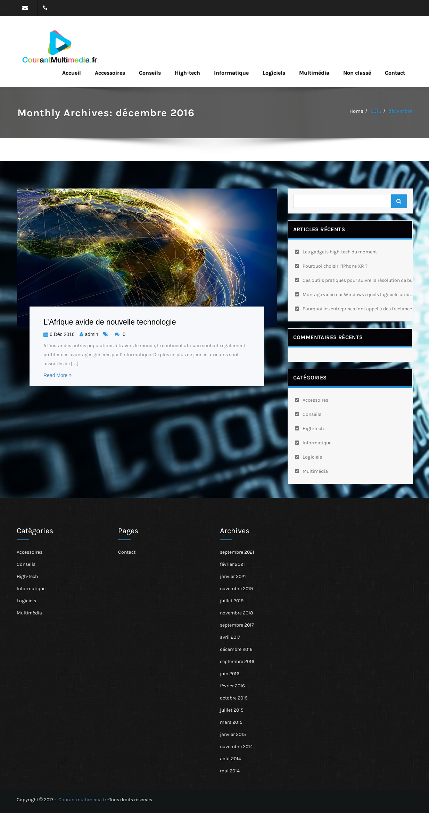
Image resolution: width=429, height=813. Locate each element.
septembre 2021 (237, 552)
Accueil (71, 72)
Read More (57, 375)
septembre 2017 (237, 625)
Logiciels (274, 72)
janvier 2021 (233, 576)
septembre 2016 (237, 661)
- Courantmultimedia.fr (80, 800)
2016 (375, 111)
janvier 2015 (233, 734)
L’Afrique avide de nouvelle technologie (109, 322)
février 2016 (232, 686)
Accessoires (110, 72)
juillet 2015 (232, 710)
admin (89, 334)
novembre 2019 (236, 589)
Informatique (231, 72)
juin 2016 (229, 674)
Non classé (357, 72)
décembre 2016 (236, 649)
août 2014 (230, 759)
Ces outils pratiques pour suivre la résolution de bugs (360, 280)
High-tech (187, 72)
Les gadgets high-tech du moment (340, 252)
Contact (395, 72)
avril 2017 (230, 637)
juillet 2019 (232, 601)
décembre (400, 111)
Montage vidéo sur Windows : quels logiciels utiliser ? (360, 294)
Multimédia (314, 72)
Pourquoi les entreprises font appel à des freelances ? (360, 309)
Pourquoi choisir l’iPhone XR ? (335, 266)
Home (356, 111)
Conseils (150, 72)
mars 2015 (231, 722)
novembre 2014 (236, 746)
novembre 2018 (236, 613)
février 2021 (232, 564)
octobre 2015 (234, 698)
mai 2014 (230, 771)
